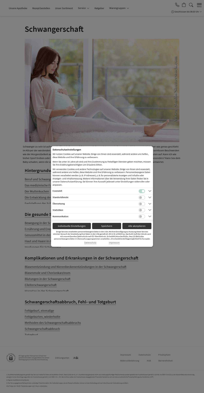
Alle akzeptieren (137, 226)
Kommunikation (60, 216)
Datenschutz (90, 242)
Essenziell (57, 190)
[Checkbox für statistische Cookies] (142, 210)
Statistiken (58, 210)
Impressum (114, 242)
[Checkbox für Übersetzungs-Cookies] (142, 204)
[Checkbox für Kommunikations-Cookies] (142, 216)
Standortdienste (60, 197)
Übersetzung (59, 203)
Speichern (106, 226)
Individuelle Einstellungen (72, 226)
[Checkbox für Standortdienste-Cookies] (142, 197)
